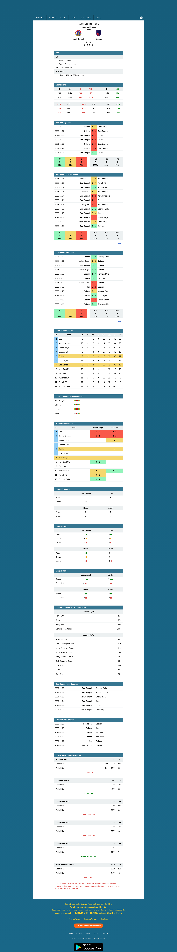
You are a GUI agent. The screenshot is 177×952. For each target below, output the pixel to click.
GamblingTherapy (90, 919)
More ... (120, 244)
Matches (39, 18)
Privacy (79, 933)
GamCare (104, 919)
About (96, 933)
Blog (98, 18)
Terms (88, 933)
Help (71, 933)
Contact (105, 933)
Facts (63, 18)
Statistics (86, 18)
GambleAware (74, 919)
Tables (52, 18)
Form (73, 18)
